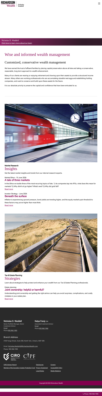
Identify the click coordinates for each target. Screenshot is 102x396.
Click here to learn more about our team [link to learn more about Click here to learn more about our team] (17, 43)
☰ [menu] (99, 3)
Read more (9, 189)
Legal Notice (40, 371)
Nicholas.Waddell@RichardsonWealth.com (23, 346)
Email (5, 328)
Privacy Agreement (42, 368)
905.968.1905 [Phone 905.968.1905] (93, 394)
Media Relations (56, 371)
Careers (53, 365)
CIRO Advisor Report (10, 365)
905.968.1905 (12, 330)
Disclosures (39, 365)
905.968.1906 (43, 328)
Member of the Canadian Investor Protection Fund (19, 368)
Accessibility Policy (56, 368)
